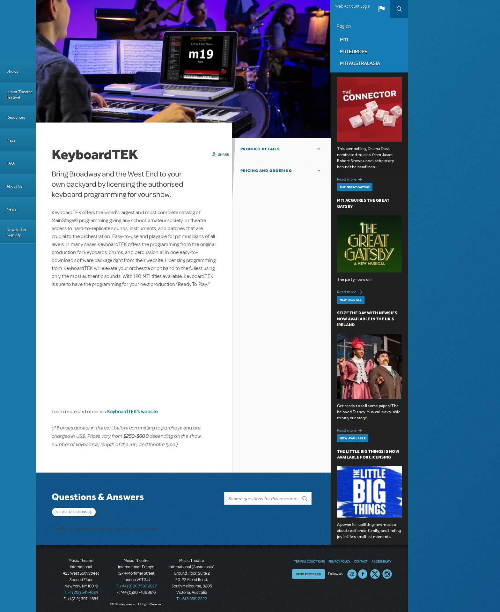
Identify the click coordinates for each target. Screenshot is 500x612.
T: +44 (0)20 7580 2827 (136, 583)
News (11, 209)
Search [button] (399, 9)
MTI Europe (353, 51)
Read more (350, 178)
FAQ (10, 163)
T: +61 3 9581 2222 (191, 596)
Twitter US (375, 571)
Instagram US (387, 571)
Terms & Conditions (309, 558)
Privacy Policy (339, 558)
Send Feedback (308, 571)
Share (223, 154)
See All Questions (71, 512)
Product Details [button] (260, 149)
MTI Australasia (360, 63)
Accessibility (381, 558)
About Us (14, 186)
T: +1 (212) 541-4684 (81, 589)
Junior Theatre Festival (19, 94)
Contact (361, 558)
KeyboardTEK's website (132, 411)
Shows (12, 71)
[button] (381, 9)
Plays (11, 140)
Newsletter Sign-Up (16, 232)
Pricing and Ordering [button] (266, 170)
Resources (15, 117)
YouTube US (352, 571)
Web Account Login (352, 6)
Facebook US (363, 571)
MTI (344, 39)
